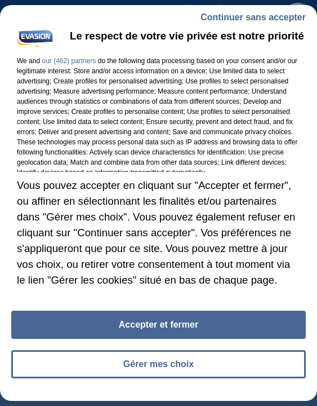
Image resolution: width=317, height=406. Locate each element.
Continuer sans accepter (253, 17)
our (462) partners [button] (69, 61)
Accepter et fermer (158, 324)
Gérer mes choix (158, 364)
